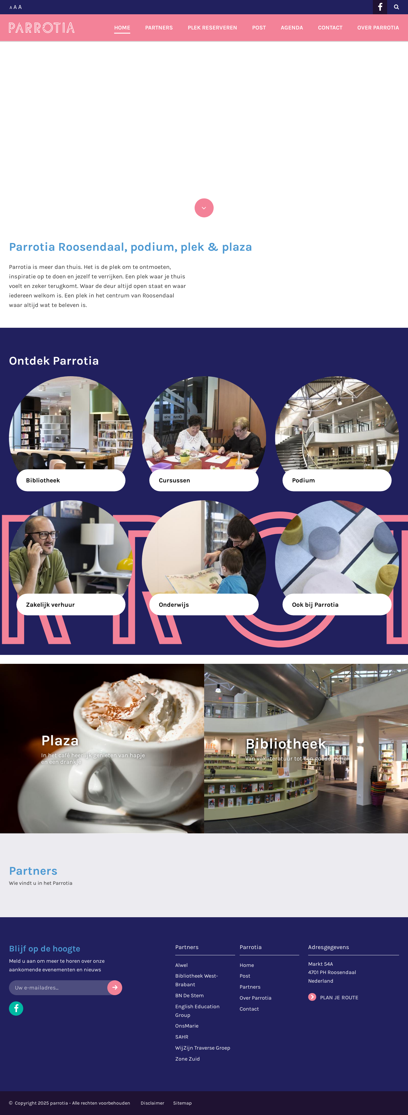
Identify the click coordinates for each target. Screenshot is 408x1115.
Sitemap (182, 1103)
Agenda (292, 27)
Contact (330, 27)
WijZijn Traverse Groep (202, 1048)
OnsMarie (186, 1026)
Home (122, 27)
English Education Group (197, 1010)
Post (259, 27)
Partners (159, 27)
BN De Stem (189, 995)
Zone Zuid (187, 1059)
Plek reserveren (212, 27)
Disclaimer (152, 1103)
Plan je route (339, 997)
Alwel (181, 965)
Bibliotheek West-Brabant (196, 980)
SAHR (181, 1037)
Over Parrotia (378, 27)
